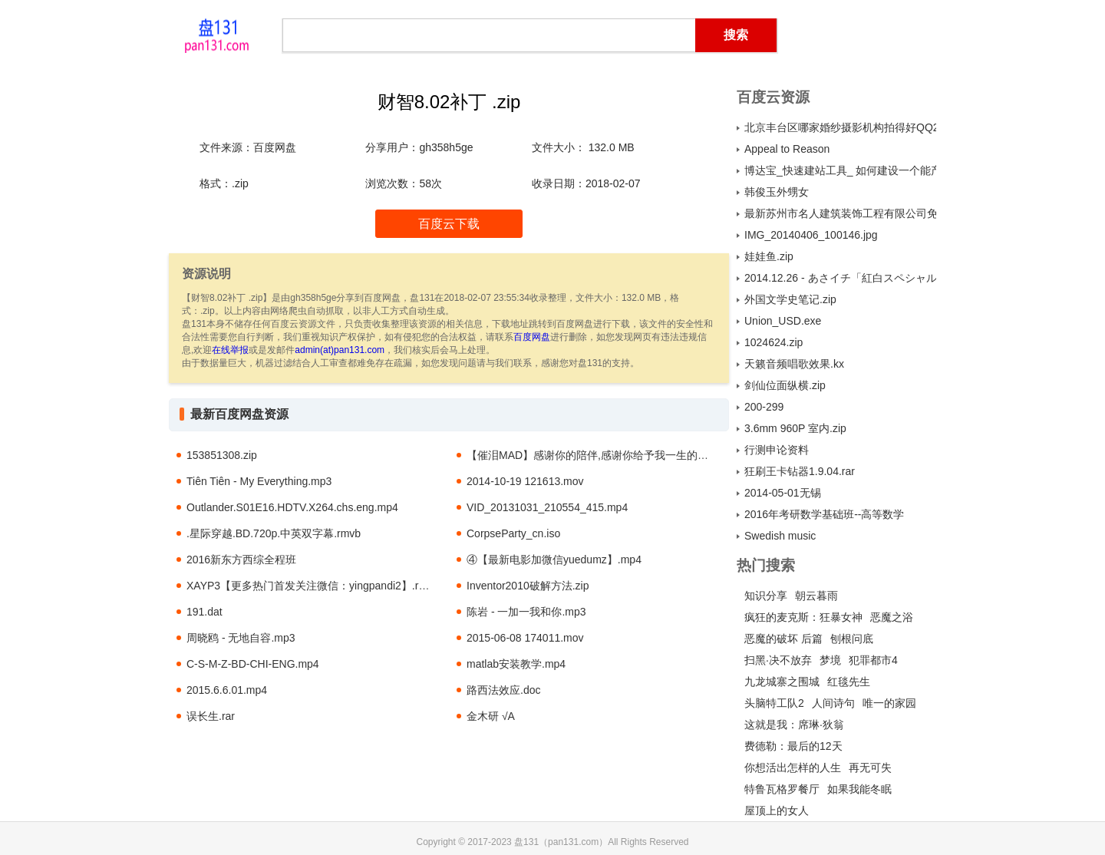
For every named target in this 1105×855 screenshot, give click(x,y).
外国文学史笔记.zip (790, 299)
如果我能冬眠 (859, 789)
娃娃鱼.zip (768, 256)
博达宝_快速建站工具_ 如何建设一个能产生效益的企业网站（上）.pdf (840, 170)
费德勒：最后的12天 (793, 746)
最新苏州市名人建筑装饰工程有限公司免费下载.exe (840, 213)
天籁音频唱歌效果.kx (794, 364)
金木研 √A (491, 716)
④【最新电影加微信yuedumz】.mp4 (554, 559)
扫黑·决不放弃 (778, 660)
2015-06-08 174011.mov (525, 638)
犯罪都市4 (873, 660)
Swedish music (780, 536)
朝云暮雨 (816, 595)
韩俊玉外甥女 (776, 192)
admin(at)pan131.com (339, 350)
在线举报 (230, 350)
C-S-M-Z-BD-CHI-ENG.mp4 (252, 664)
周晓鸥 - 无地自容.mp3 (240, 638)
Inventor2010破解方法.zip (528, 585)
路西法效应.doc (503, 690)
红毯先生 (848, 681)
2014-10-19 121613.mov (525, 481)
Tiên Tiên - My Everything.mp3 (259, 481)
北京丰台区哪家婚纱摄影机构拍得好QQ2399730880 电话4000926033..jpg (840, 127)
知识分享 (765, 595)
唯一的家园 (889, 703)
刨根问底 (851, 638)
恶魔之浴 (891, 617)
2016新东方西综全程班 (241, 559)
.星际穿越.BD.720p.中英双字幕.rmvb (273, 533)
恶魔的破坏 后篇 (783, 638)
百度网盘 (531, 337)
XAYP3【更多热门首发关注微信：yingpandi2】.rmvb (312, 585)
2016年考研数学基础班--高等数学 (824, 514)
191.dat (204, 612)
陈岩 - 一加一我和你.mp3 (526, 612)
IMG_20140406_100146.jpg (811, 235)
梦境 (830, 660)
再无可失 (870, 767)
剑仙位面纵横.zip (785, 385)
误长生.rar (210, 716)
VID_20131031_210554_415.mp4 (547, 507)
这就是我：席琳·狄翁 (794, 724)
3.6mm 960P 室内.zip (795, 428)
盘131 (216, 34)
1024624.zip (773, 342)
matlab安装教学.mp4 (516, 664)
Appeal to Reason (787, 149)
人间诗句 (833, 703)
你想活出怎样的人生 (792, 767)
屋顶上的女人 (776, 810)
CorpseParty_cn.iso (513, 533)
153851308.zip (221, 455)
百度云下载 (449, 223)
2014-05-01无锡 (782, 493)
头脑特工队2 (774, 703)
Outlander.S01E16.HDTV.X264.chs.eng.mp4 (292, 507)
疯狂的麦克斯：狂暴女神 (803, 617)
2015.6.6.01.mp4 (226, 690)
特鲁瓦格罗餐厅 (782, 789)
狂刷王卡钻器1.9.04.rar (799, 471)
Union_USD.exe (782, 321)
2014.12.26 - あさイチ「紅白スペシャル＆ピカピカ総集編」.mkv (840, 278)
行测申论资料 (776, 450)
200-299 (763, 407)
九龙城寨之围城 (782, 681)
